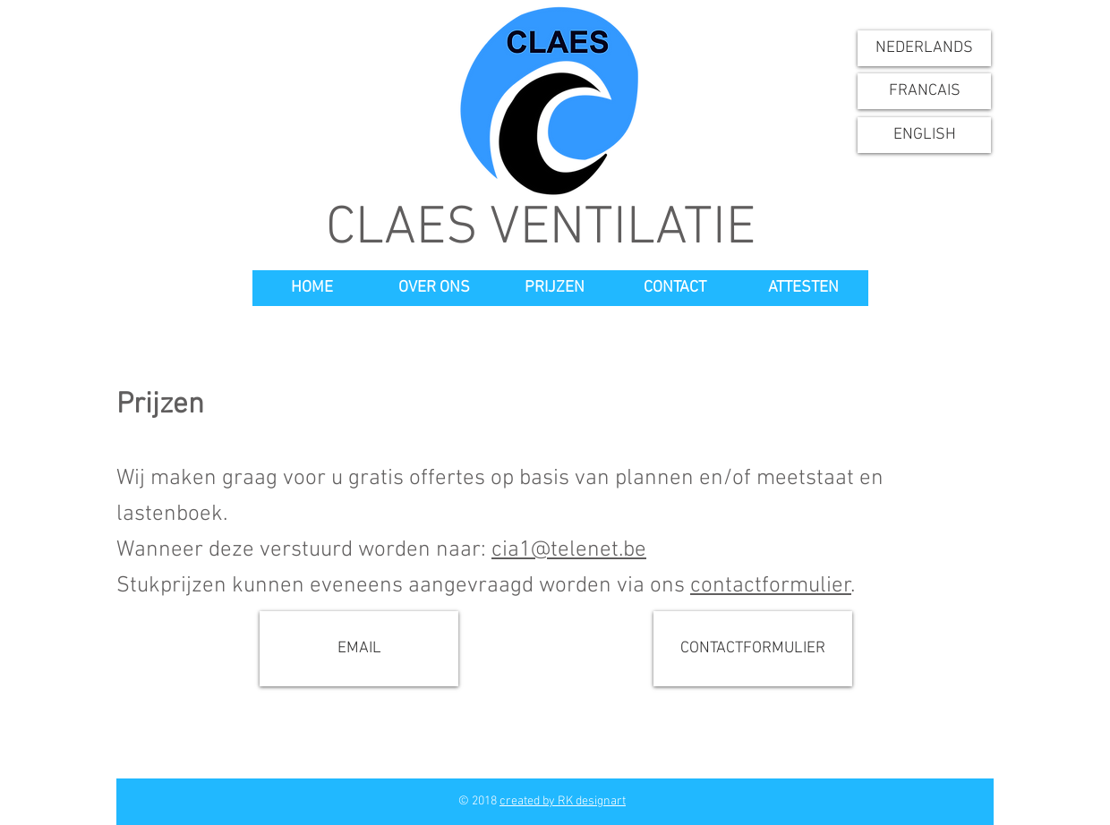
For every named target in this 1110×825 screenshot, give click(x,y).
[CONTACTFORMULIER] (752, 648)
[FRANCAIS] (924, 91)
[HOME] (311, 288)
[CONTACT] (675, 288)
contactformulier (770, 586)
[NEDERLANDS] (924, 48)
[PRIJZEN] (554, 288)
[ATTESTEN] (803, 288)
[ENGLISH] (924, 135)
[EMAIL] (359, 648)
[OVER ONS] (434, 288)
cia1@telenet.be (568, 550)
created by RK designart (563, 801)
